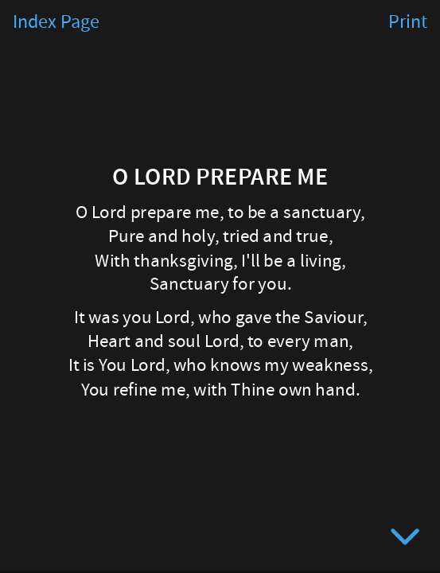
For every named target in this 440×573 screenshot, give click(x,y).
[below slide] (405, 539)
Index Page (56, 22)
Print (407, 22)
